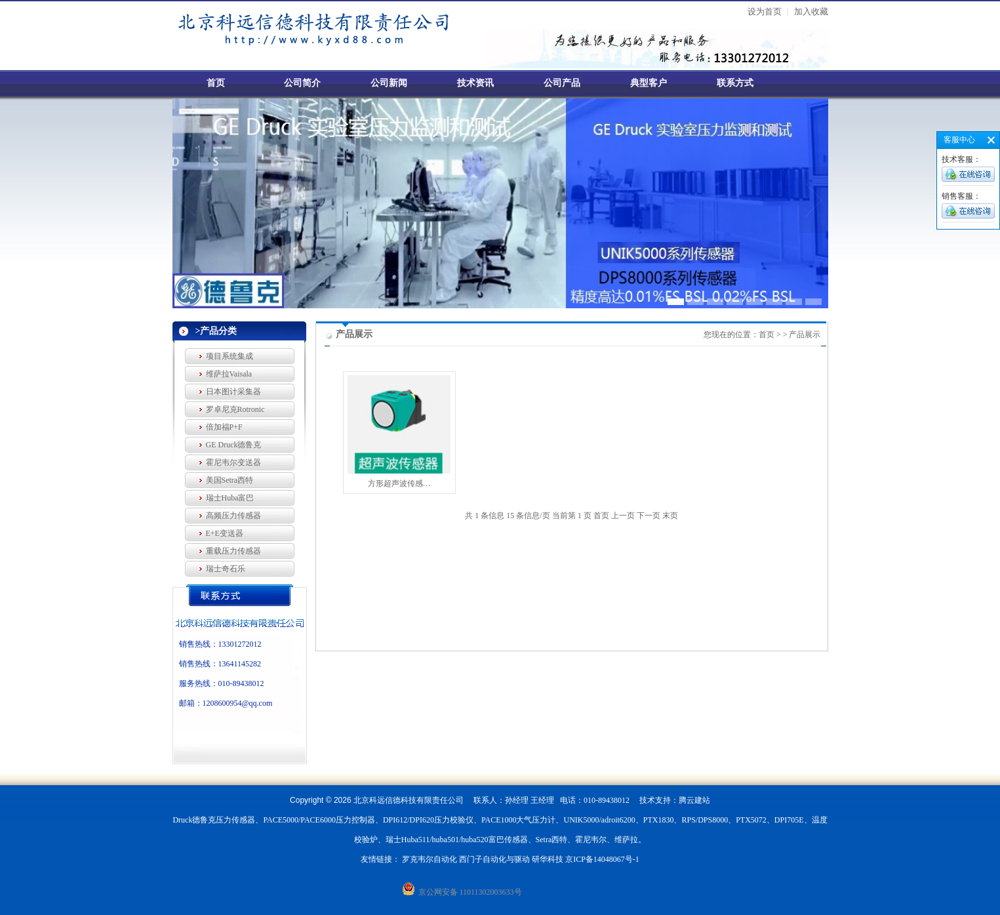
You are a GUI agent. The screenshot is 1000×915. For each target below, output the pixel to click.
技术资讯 (475, 83)
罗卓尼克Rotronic (235, 409)
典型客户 (648, 83)
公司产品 (562, 83)
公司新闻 (388, 83)
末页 (670, 515)
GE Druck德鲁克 (234, 444)
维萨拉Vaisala (229, 373)
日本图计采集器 (233, 391)
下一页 (648, 515)
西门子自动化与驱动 (494, 859)
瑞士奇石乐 (225, 568)
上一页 (623, 515)
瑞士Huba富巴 (230, 497)
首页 (216, 83)
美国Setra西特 (230, 480)
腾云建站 (694, 800)
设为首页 (765, 11)
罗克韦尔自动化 (429, 859)
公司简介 (302, 83)
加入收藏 (811, 11)
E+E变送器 (224, 533)
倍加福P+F (224, 427)
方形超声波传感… (399, 483)
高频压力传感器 (233, 515)
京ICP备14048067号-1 (602, 859)
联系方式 (735, 83)
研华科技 (547, 859)
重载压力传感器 (233, 551)
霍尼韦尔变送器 (233, 462)
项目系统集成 (229, 356)
